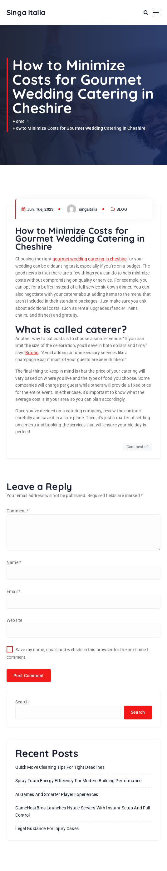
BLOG (121, 249)
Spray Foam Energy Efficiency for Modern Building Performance (78, 780)
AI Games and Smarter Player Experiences (56, 794)
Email (13, 631)
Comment (18, 550)
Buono (31, 392)
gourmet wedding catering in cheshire (89, 299)
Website (14, 660)
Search (22, 701)
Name (14, 602)
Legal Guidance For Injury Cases (47, 828)
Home (18, 121)
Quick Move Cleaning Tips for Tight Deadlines (60, 767)
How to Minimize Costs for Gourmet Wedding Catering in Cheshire (78, 128)
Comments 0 (137, 487)
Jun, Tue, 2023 (37, 249)
